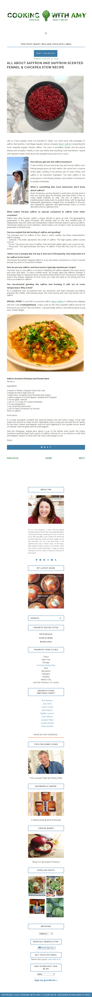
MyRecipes (46, 642)
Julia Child (47, 704)
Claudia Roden (47, 723)
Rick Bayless (47, 700)
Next (82, 458)
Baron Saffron (65, 144)
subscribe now (54, 959)
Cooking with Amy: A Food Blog (38, 995)
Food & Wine (46, 638)
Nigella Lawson (47, 713)
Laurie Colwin (47, 707)
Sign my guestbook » (45, 980)
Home (48, 458)
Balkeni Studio (81, 995)
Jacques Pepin (47, 720)
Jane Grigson (47, 710)
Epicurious (46, 634)
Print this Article (45, 53)
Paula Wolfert (47, 726)
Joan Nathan (47, 716)
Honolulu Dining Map (46, 665)
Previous (13, 458)
